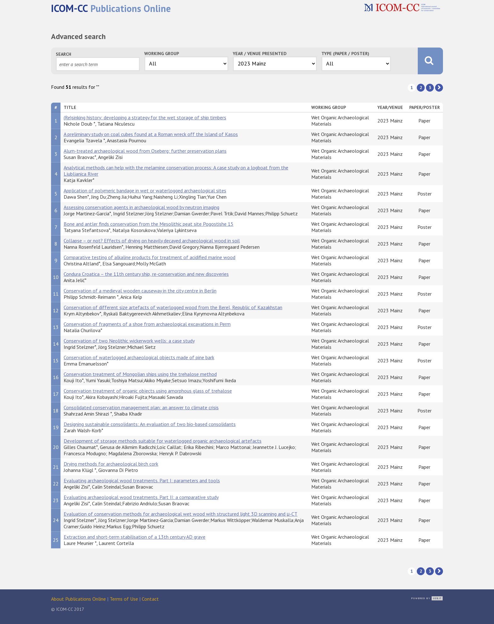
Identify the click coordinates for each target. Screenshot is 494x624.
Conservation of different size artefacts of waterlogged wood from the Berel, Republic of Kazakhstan (173, 307)
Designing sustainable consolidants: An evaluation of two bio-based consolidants (150, 424)
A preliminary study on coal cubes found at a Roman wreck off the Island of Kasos (151, 134)
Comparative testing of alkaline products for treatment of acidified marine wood (149, 257)
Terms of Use (124, 599)
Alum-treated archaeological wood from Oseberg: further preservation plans (145, 151)
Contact (150, 599)
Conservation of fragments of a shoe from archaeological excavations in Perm (147, 324)
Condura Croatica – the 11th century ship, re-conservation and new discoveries (146, 274)
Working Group (161, 53)
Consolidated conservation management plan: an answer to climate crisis (141, 407)
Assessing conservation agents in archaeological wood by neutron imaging (141, 207)
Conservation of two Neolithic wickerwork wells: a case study (129, 341)
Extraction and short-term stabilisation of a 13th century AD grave (134, 537)
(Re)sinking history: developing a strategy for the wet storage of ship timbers (145, 117)
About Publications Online (78, 599)
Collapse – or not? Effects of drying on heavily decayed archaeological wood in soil (152, 240)
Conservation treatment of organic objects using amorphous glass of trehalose (148, 391)
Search (63, 54)
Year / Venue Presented (259, 53)
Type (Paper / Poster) (345, 53)
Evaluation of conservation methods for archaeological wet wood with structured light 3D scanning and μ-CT (180, 514)
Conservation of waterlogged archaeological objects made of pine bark (139, 357)
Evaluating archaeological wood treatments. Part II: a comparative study (141, 497)
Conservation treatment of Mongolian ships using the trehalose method (140, 374)
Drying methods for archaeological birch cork (111, 464)
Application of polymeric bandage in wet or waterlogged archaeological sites (145, 190)
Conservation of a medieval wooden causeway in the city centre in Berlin (140, 290)
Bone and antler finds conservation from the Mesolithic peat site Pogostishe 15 (148, 224)
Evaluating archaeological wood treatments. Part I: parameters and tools (142, 480)
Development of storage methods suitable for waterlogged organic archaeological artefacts (162, 441)
